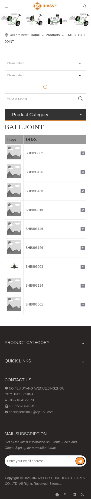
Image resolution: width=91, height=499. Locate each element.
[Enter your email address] (40, 461)
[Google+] (66, 494)
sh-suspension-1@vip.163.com (31, 412)
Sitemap (55, 483)
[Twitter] (83, 494)
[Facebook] (57, 494)
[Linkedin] (74, 494)
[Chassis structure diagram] (45, 19)
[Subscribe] (80, 461)
